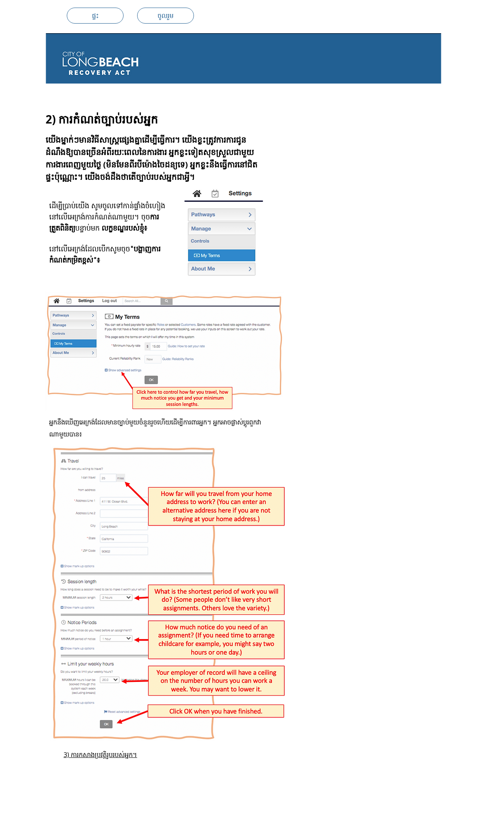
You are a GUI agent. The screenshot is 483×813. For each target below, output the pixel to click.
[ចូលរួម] (165, 16)
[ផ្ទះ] (95, 16)
